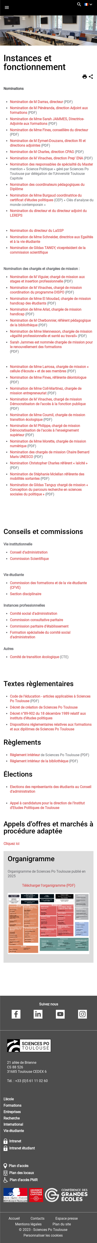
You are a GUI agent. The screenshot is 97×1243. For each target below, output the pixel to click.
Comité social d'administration (33, 613)
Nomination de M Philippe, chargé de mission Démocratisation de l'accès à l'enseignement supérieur (45, 430)
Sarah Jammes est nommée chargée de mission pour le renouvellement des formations (51, 344)
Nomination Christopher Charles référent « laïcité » (49, 463)
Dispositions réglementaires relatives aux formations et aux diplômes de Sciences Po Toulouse (51, 726)
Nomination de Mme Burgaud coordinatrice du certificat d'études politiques (46, 197)
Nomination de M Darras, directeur (36, 102)
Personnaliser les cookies (43, 1235)
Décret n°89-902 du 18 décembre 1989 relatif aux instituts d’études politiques (48, 715)
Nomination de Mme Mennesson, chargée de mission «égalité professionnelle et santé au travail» (51, 333)
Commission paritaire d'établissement (39, 626)
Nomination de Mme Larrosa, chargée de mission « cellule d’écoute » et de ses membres (49, 369)
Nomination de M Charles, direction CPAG (42, 152)
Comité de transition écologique (34, 657)
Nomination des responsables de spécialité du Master (51, 164)
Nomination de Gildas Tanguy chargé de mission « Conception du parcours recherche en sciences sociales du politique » (49, 489)
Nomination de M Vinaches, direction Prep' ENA (46, 158)
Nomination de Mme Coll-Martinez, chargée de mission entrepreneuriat (45, 390)
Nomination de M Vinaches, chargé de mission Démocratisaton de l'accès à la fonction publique (48, 401)
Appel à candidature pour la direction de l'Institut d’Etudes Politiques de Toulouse (47, 805)
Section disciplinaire (25, 594)
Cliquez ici (11, 844)
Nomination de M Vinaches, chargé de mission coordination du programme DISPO (46, 290)
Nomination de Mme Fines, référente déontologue (48, 377)
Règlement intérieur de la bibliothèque (39, 761)
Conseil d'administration (29, 552)
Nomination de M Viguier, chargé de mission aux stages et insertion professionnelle (47, 279)
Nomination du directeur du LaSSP (37, 231)
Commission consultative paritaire (36, 620)
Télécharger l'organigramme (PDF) (48, 885)
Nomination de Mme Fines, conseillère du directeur (49, 130)
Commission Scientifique (29, 559)
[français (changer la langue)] (88, 4)
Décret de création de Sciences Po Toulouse (43, 707)
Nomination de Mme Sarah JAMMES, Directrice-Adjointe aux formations (47, 121)
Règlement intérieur (25, 755)
